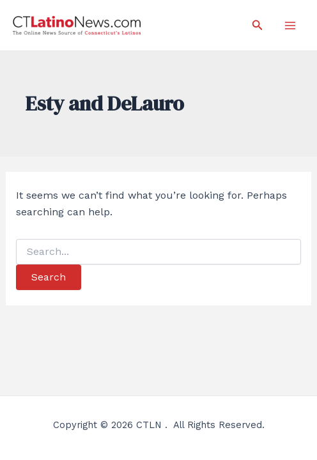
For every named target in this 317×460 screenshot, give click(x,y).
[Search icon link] (257, 25)
